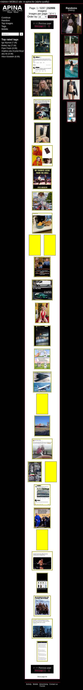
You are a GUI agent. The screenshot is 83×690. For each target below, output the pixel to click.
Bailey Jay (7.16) (9, 45)
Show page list (42, 676)
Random (6, 20)
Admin (4, 1)
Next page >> (40, 26)
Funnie (42, 686)
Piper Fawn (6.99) (9, 48)
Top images (7, 23)
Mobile (5, 29)
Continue (6, 17)
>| (49, 26)
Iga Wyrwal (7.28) (9, 42)
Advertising (43, 684)
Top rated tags (10, 39)
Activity (28, 684)
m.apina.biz (29, 1)
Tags (4, 26)
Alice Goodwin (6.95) (11, 56)
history (71, 10)
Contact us (53, 684)
